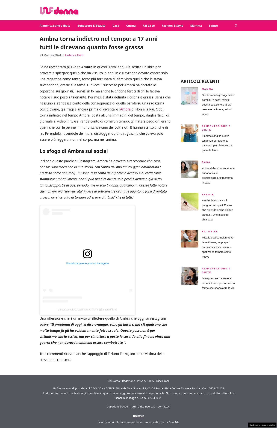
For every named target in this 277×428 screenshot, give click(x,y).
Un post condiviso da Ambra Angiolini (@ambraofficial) (87, 309)
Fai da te (149, 26)
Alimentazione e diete (55, 26)
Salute (213, 26)
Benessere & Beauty (91, 26)
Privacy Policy (145, 381)
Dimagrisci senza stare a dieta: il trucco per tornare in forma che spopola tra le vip (218, 283)
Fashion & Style (172, 26)
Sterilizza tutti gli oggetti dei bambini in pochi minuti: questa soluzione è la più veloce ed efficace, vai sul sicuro (218, 105)
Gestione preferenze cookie (262, 425)
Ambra (126, 109)
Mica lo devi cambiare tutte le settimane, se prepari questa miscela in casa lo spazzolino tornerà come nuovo (217, 247)
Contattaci (164, 406)
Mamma (196, 26)
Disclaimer (162, 381)
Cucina (131, 26)
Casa (116, 26)
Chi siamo (114, 381)
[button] (236, 25)
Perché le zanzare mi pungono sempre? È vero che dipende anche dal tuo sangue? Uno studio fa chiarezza (217, 210)
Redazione (128, 381)
